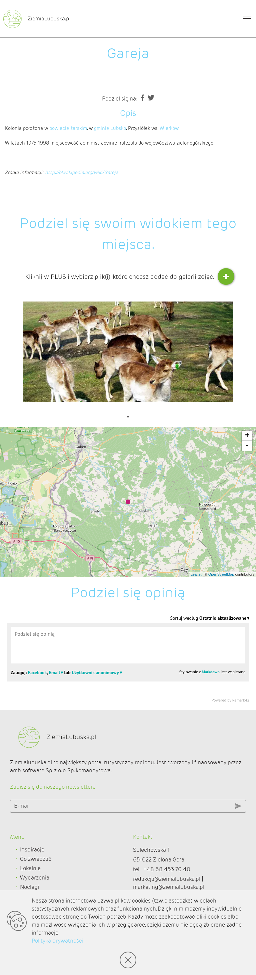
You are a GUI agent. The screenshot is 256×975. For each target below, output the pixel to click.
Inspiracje (32, 849)
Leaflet (196, 574)
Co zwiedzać (35, 858)
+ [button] (247, 436)
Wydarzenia (34, 877)
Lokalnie (30, 868)
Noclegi (29, 887)
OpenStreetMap (221, 574)
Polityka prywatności (57, 940)
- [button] (247, 446)
